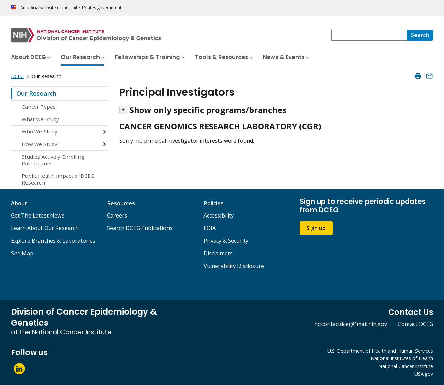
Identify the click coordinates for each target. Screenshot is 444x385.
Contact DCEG (415, 324)
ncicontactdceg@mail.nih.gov (350, 324)
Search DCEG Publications (140, 228)
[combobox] (369, 35)
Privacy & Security (225, 240)
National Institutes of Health (402, 358)
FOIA (209, 228)
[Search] (420, 35)
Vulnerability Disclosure (233, 266)
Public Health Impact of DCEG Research (58, 179)
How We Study (39, 144)
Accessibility (218, 215)
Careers (117, 215)
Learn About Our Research (45, 228)
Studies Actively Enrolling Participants (53, 160)
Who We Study (39, 131)
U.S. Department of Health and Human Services (380, 351)
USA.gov (423, 374)
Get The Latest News (38, 215)
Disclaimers (218, 253)
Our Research (36, 93)
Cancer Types (39, 106)
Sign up (316, 228)
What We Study (40, 119)
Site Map (22, 253)
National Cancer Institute (405, 366)
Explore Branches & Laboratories (53, 240)
